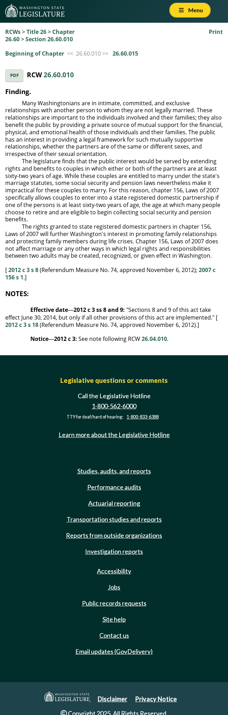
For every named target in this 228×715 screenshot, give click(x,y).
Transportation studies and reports (114, 519)
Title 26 (36, 32)
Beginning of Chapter (34, 53)
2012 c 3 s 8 (23, 270)
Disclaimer (112, 699)
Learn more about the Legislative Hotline (114, 434)
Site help (114, 619)
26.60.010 (59, 74)
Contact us (114, 635)
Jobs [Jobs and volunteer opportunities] (114, 587)
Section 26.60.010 (49, 39)
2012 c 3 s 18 (21, 325)
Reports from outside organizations (114, 535)
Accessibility (114, 571)
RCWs (13, 32)
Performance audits (114, 487)
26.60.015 (125, 53)
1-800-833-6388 (143, 417)
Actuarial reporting (114, 503)
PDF (14, 75)
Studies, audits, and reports (114, 471)
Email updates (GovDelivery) (114, 651)
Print (216, 32)
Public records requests (114, 603)
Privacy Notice (156, 699)
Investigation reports (114, 551)
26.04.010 (154, 339)
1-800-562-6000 (114, 406)
